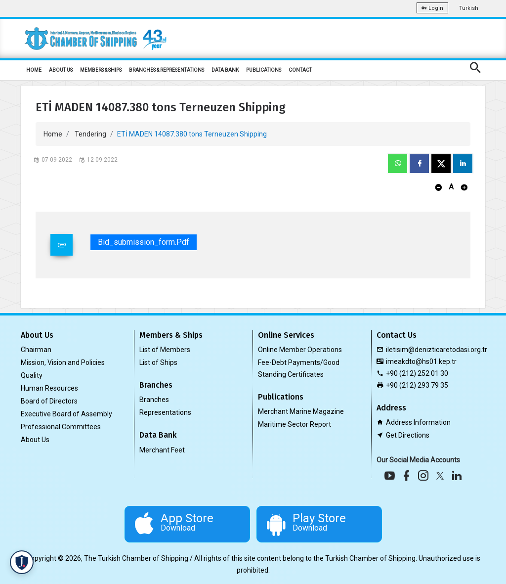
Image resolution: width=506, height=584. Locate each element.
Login (432, 8)
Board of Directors (49, 401)
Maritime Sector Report (294, 424)
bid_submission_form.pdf (143, 242)
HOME (34, 70)
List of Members (164, 350)
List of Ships (158, 362)
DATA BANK (225, 70)
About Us (35, 440)
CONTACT (300, 70)
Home (52, 134)
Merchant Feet (162, 450)
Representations (165, 412)
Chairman (36, 350)
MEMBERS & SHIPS (101, 70)
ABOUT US (61, 70)
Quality (31, 375)
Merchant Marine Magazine (301, 411)
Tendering (90, 134)
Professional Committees (61, 427)
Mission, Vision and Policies (63, 362)
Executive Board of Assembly (66, 414)
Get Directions (407, 435)
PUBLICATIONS (263, 70)
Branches (154, 400)
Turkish (468, 8)
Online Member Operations (300, 350)
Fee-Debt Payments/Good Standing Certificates (298, 368)
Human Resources (49, 388)
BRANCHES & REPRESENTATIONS (166, 70)
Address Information (418, 422)
